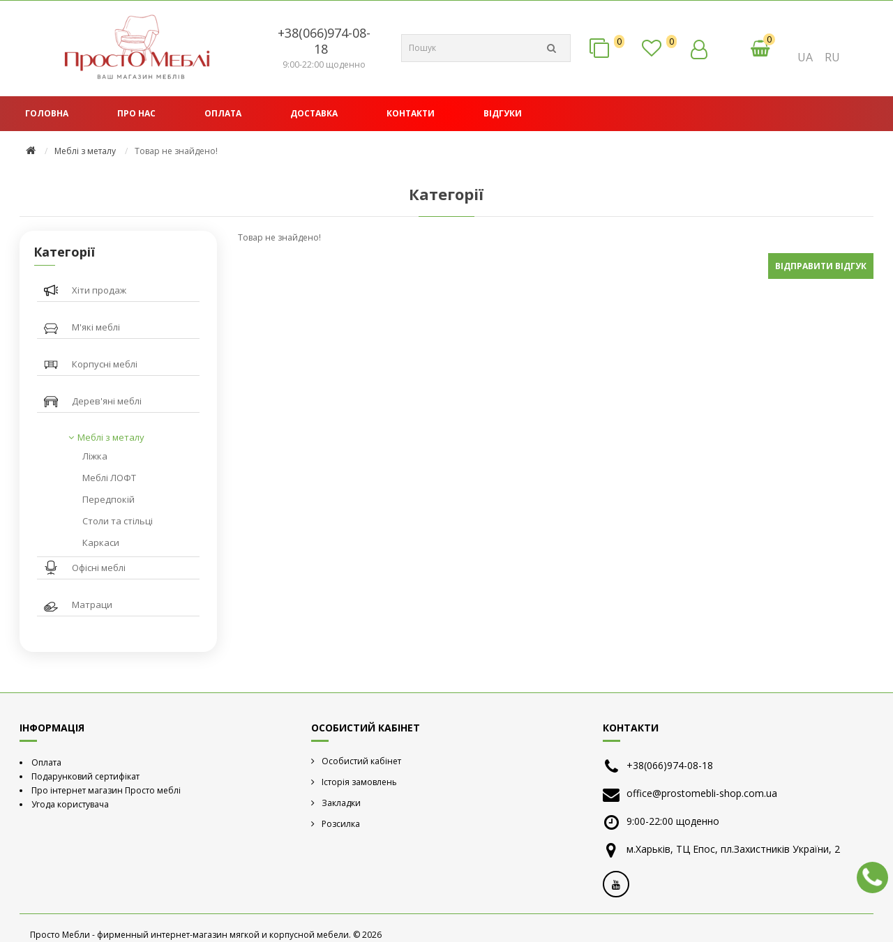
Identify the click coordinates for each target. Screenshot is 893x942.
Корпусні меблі (104, 364)
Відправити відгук (820, 266)
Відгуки (502, 113)
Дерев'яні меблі (107, 401)
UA (805, 57)
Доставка (314, 113)
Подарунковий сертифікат (85, 776)
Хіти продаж (99, 290)
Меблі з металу (85, 151)
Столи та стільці (117, 521)
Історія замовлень (359, 782)
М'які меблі (96, 327)
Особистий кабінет (361, 761)
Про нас (136, 113)
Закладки (341, 803)
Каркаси (100, 542)
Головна (46, 113)
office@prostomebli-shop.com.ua (701, 793)
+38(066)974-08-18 (324, 40)
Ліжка (94, 456)
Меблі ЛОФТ (109, 477)
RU (832, 57)
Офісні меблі (99, 567)
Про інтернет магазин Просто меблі (106, 790)
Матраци (92, 604)
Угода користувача (70, 804)
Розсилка (341, 824)
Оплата (222, 113)
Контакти (411, 113)
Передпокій (108, 499)
